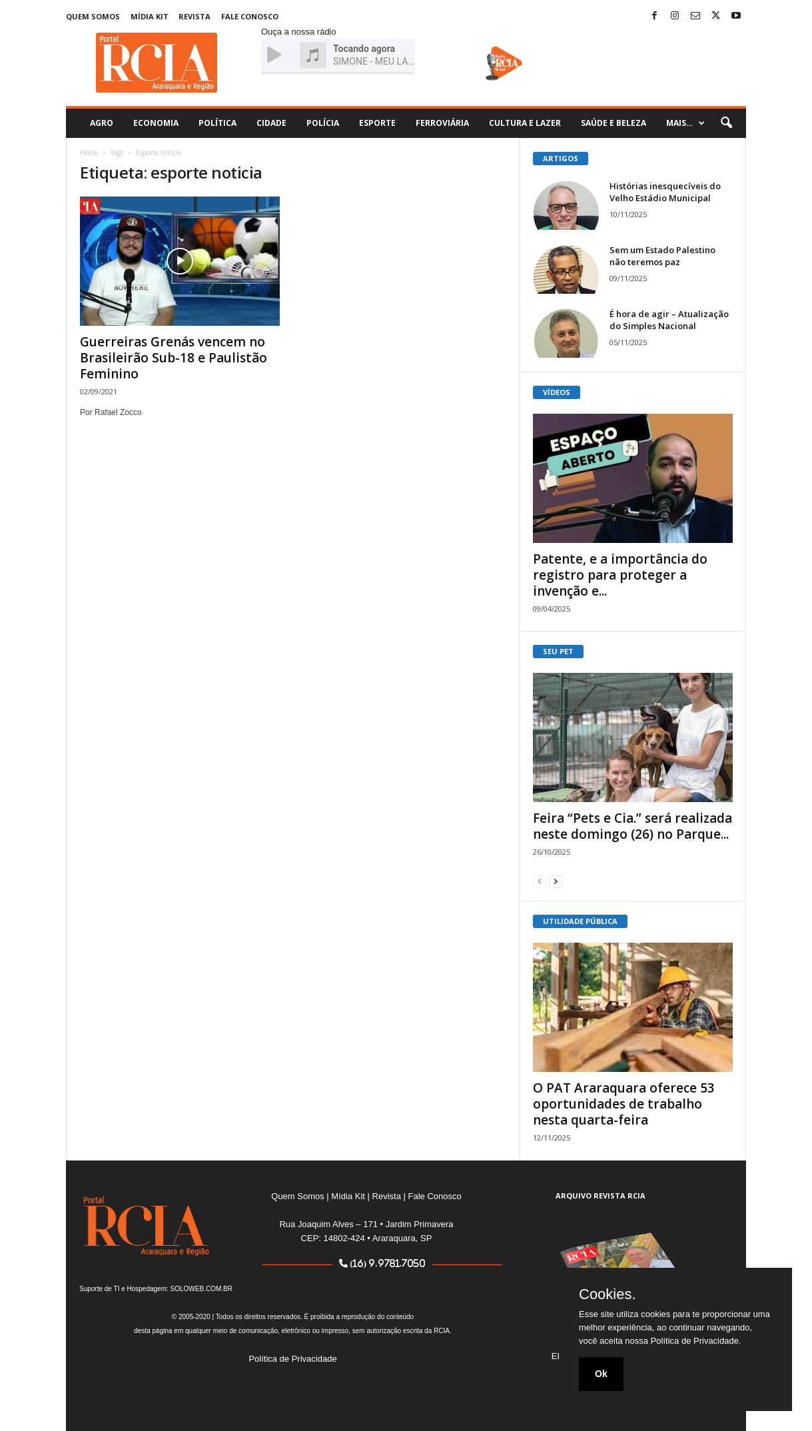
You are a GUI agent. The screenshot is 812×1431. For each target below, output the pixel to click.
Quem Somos (93, 16)
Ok (601, 1373)
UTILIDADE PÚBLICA (580, 921)
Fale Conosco (249, 16)
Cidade (271, 123)
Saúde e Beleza (613, 123)
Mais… (685, 123)
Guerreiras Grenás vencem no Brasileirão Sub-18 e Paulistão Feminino (173, 357)
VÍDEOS (556, 392)
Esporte (377, 123)
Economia (156, 123)
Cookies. (607, 1294)
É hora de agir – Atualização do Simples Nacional (669, 320)
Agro (101, 123)
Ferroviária (442, 123)
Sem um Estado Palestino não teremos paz (662, 256)
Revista (194, 16)
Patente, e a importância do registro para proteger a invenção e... (620, 575)
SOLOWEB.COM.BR (201, 1288)
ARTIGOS (560, 158)
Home (89, 152)
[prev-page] (539, 881)
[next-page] (555, 881)
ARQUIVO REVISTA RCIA (600, 1195)
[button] (726, 123)
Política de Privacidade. (696, 1341)
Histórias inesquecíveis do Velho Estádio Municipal (665, 192)
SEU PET (558, 651)
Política (217, 123)
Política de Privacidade (292, 1359)
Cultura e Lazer (525, 123)
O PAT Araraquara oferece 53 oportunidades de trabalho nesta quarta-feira (624, 1104)
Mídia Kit (150, 16)
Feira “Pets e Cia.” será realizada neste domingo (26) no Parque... (632, 826)
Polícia (322, 123)
